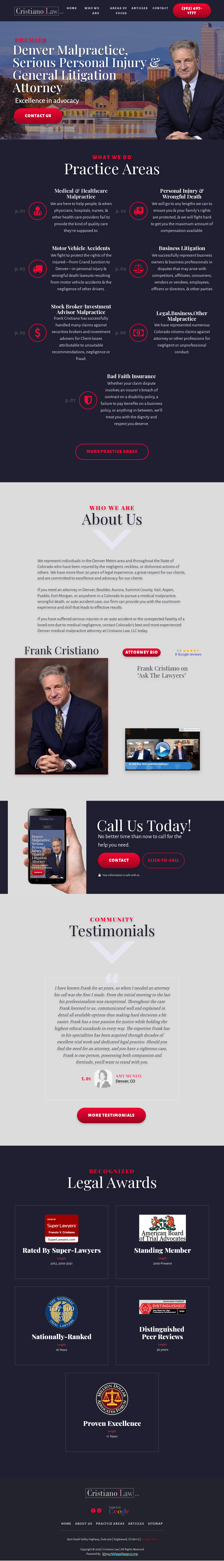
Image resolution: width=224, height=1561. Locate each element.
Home (72, 8)
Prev (45, 1039)
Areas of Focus (118, 11)
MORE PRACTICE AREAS (112, 452)
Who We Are (91, 11)
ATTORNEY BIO (141, 653)
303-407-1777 (149, 1539)
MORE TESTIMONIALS (111, 1116)
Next (179, 1039)
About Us (83, 1524)
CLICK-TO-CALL (163, 861)
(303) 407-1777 (192, 10)
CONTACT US (38, 116)
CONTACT (119, 861)
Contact (160, 8)
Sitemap (155, 1524)
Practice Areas (110, 1524)
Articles (140, 8)
